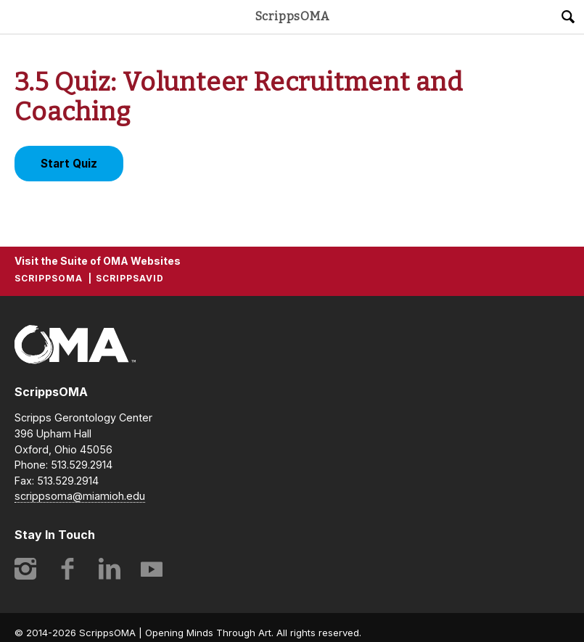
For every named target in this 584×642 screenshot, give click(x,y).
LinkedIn (109, 569)
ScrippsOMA (292, 16)
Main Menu (16, 16)
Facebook (67, 569)
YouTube (152, 569)
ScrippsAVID (130, 278)
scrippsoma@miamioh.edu (80, 496)
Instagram (25, 569)
